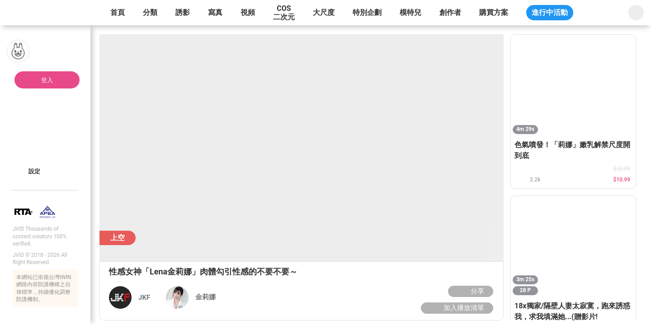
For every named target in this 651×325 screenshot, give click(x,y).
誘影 (182, 12)
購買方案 (493, 12)
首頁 (117, 12)
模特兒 (410, 12)
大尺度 (324, 12)
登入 (47, 80)
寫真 (215, 12)
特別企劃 (367, 12)
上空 (117, 237)
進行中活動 (550, 12)
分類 (150, 12)
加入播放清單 (456, 308)
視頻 (248, 12)
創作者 (450, 12)
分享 (469, 291)
